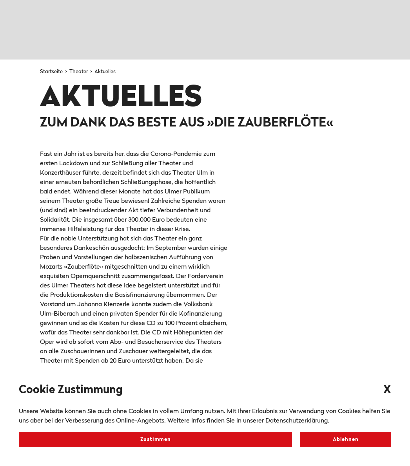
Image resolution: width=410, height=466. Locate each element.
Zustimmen (155, 439)
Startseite (52, 71)
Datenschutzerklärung (296, 421)
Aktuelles (105, 71)
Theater (79, 71)
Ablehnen (345, 439)
